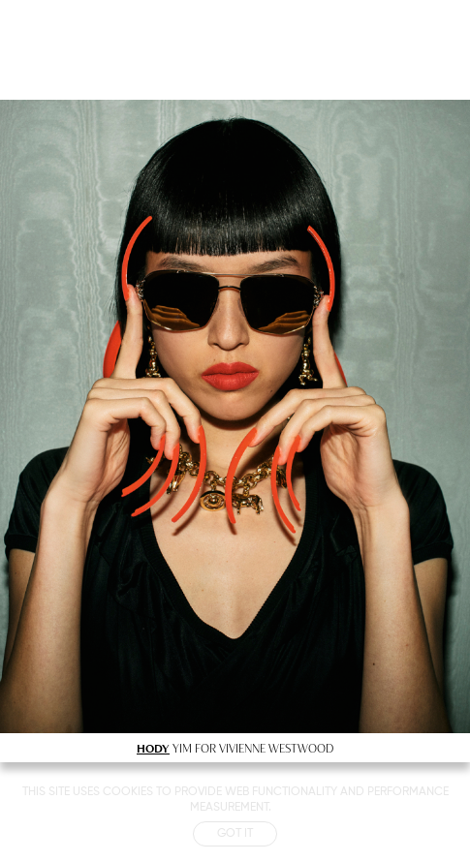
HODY (153, 747)
